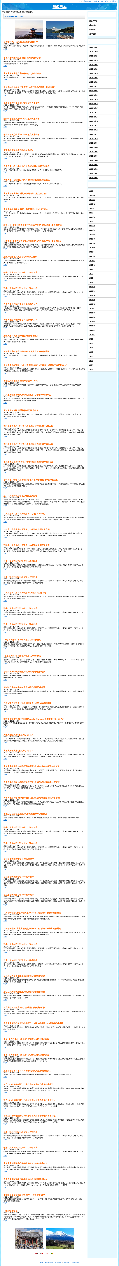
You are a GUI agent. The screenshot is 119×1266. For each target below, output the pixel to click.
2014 (91, 365)
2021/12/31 (93, 47)
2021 (91, 282)
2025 (91, 213)
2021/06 (92, 313)
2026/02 (92, 204)
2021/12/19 (93, 99)
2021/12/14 (93, 121)
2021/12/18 (93, 104)
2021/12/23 (93, 82)
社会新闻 (96, 1)
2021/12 (92, 287)
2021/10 (92, 295)
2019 (91, 343)
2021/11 (92, 291)
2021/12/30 (93, 52)
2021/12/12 (93, 130)
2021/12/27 (93, 65)
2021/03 (92, 326)
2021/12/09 (93, 143)
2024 (91, 269)
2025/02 (92, 261)
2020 (91, 339)
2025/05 (92, 248)
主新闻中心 (86, 1)
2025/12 (92, 217)
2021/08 (92, 304)
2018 (91, 348)
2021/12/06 (93, 156)
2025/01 (92, 265)
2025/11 (92, 221)
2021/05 (92, 317)
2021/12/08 (93, 147)
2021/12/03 (93, 169)
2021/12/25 (93, 73)
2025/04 (92, 252)
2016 (91, 356)
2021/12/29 (93, 56)
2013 (91, 369)
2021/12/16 (93, 112)
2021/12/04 (93, 165)
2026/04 (92, 195)
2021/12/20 (93, 95)
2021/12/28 (93, 60)
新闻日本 (59, 7)
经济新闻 (113, 1)
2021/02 (92, 330)
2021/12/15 (93, 117)
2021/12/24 (93, 78)
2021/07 (92, 308)
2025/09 (92, 230)
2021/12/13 (93, 125)
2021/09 (92, 300)
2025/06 (92, 243)
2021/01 (92, 335)
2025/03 (92, 256)
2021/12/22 (93, 86)
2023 (91, 274)
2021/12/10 (93, 139)
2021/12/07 (93, 152)
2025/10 (92, 226)
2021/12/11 (93, 134)
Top (79, 1)
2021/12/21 (93, 91)
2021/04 (92, 321)
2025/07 (92, 239)
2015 (91, 361)
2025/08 (92, 234)
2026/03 (92, 200)
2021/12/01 (93, 178)
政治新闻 (104, 1)
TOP (5, 50)
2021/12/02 (93, 173)
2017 (91, 352)
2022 (91, 278)
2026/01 (92, 208)
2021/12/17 (93, 108)
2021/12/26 (93, 69)
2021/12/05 (93, 160)
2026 (91, 191)
